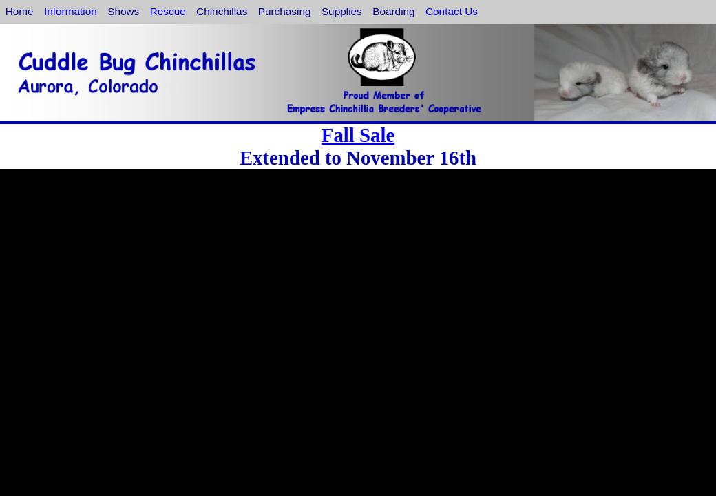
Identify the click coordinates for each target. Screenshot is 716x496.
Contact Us (451, 11)
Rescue (168, 11)
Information (70, 11)
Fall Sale (358, 135)
